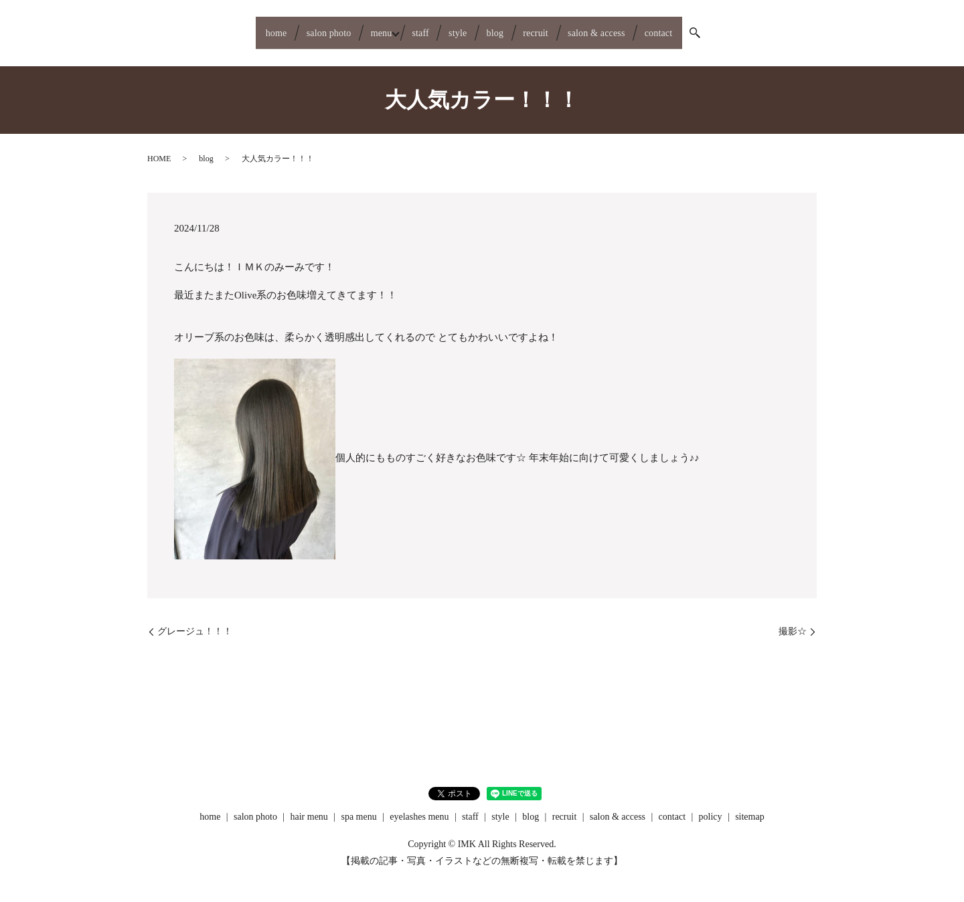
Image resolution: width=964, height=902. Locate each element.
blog (504, 27)
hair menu (309, 806)
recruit (556, 27)
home (224, 27)
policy (710, 806)
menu (355, 27)
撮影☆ (793, 621)
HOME (159, 148)
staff (408, 27)
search (753, 28)
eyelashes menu (419, 806)
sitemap (750, 806)
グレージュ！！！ (194, 621)
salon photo (289, 27)
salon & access (632, 27)
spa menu (358, 806)
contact (709, 27)
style (457, 27)
